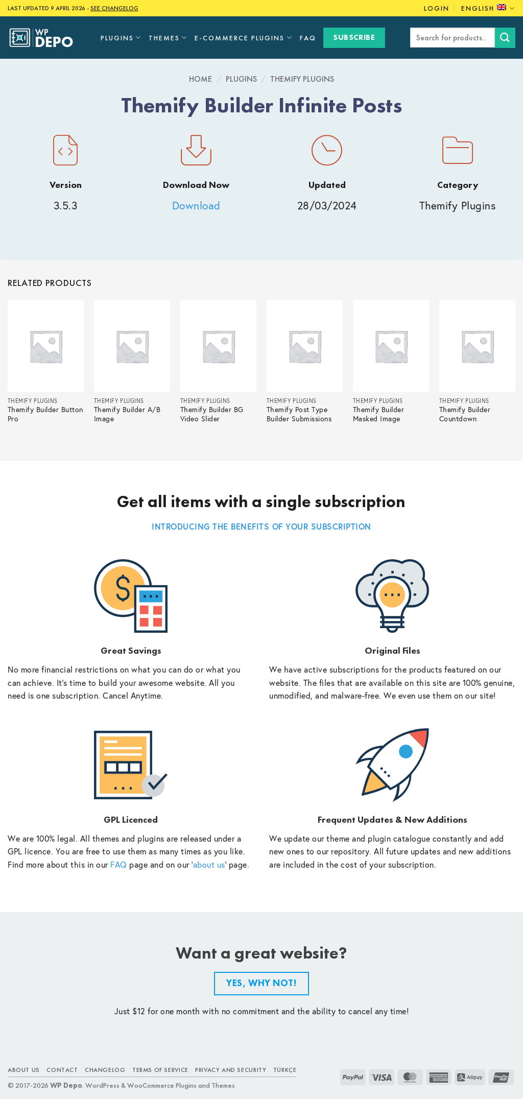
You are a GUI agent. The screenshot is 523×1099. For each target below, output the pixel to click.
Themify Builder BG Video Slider (212, 414)
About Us (24, 1070)
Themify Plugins (302, 79)
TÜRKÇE (285, 1070)
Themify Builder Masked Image (379, 414)
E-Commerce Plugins (243, 37)
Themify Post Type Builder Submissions (299, 414)
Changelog (105, 1070)
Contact (62, 1070)
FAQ (308, 37)
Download (196, 205)
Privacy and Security (230, 1070)
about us (209, 864)
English (488, 8)
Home (200, 79)
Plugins (121, 37)
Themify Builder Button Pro (45, 414)
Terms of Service (160, 1070)
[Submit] (505, 37)
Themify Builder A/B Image (127, 414)
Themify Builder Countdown (465, 414)
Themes (168, 37)
